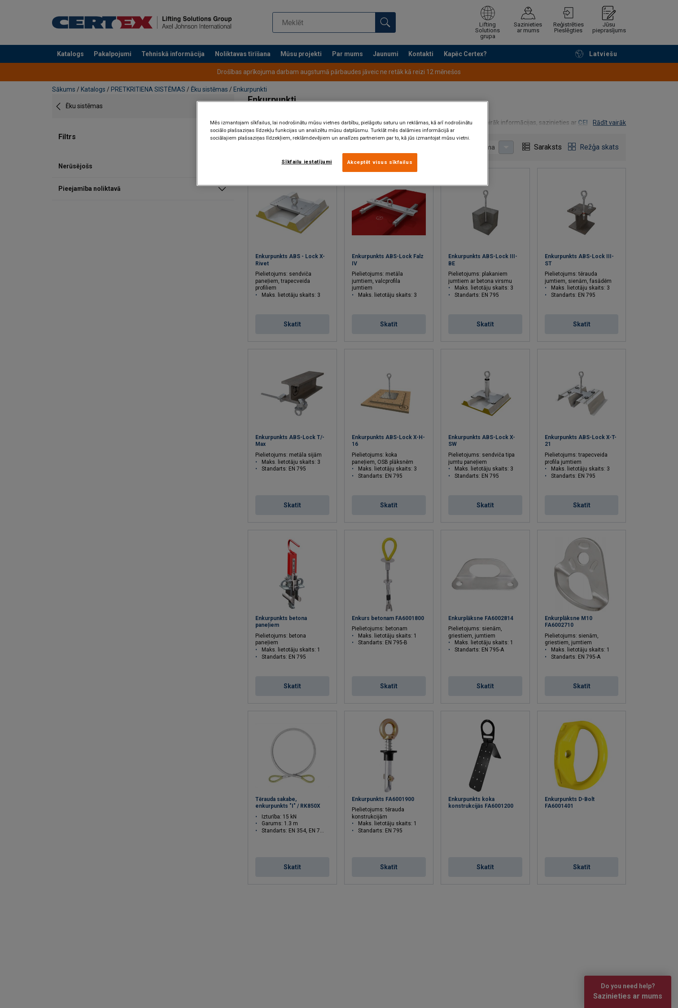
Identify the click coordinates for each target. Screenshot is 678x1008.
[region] (342, 143)
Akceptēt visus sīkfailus (380, 162)
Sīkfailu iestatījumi (306, 161)
